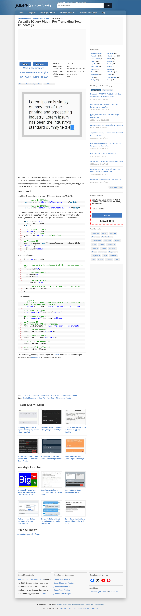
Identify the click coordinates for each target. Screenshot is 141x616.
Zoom (109, 80)
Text (92, 77)
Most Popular (96, 90)
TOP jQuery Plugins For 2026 (34, 77)
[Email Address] (107, 208)
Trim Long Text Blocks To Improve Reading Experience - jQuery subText (28, 430)
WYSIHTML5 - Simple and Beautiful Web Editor (106, 161)
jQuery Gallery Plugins (62, 594)
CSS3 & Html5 (95, 58)
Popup (94, 252)
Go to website (72, 74)
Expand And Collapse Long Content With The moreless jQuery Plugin (49, 395)
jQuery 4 (104, 233)
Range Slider (96, 256)
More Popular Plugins (116, 187)
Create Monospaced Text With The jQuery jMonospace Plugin (46, 398)
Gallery (93, 61)
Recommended (107, 90)
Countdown (95, 237)
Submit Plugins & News (98, 592)
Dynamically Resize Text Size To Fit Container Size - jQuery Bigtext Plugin (27, 492)
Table (109, 74)
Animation (94, 56)
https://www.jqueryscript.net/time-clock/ (60, 303)
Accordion (110, 53)
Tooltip (93, 80)
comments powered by (28, 534)
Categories (32, 13)
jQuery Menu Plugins (62, 586)
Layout (109, 61)
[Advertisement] (52, 44)
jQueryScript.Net (65, 608)
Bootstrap (95, 248)
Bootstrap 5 (95, 233)
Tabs (93, 259)
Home (21, 13)
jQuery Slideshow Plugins (63, 583)
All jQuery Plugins (96, 53)
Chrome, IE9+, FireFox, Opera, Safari (30, 84)
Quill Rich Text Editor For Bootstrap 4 (103, 154)
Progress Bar (113, 252)
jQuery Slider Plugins (62, 579)
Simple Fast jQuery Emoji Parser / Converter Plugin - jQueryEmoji (51, 521)
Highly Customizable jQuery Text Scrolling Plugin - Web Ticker (75, 521)
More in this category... (34, 68)
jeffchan (56, 355)
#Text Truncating (49, 84)
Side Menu (113, 256)
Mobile (109, 66)
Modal (94, 244)
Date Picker (107, 241)
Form (109, 58)
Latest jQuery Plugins (48, 13)
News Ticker (111, 244)
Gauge (105, 256)
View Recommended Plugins (34, 72)
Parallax (103, 248)
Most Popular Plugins (67, 13)
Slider (93, 72)
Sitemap (86, 608)
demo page (35, 357)
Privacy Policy (77, 608)
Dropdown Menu (107, 237)
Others (93, 69)
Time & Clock (111, 77)
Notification (102, 252)
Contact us (113, 592)
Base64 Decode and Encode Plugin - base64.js (106, 125)
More (44, 594)
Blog (103, 13)
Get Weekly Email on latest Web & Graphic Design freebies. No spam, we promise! (106, 201)
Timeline (100, 259)
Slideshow (110, 72)
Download (40, 64)
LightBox (94, 64)
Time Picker (112, 248)
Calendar (101, 244)
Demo (25, 64)
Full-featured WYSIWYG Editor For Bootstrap (105, 179)
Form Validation (96, 241)
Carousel (113, 233)
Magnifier (117, 241)
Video (117, 259)
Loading (110, 64)
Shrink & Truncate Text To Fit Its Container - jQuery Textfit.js (75, 430)
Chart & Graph (111, 56)
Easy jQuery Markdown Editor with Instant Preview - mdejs (51, 492)
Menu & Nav (94, 66)
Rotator (109, 69)
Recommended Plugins (88, 13)
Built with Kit (107, 221)
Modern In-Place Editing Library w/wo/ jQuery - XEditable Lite (26, 521)
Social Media (95, 74)
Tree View (109, 259)
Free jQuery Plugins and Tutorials (34, 4)
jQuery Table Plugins (62, 590)
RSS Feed (94, 608)
